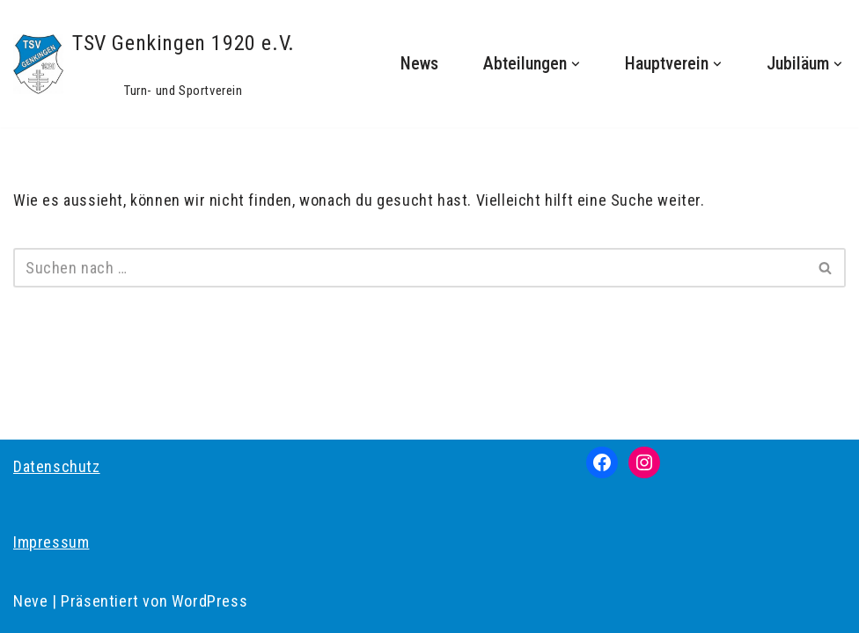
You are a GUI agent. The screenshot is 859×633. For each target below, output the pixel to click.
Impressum (51, 542)
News (419, 64)
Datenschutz (56, 466)
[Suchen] (409, 267)
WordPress (209, 601)
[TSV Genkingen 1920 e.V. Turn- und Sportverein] (154, 64)
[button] (575, 64)
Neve (30, 601)
